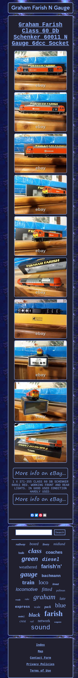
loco (43, 582)
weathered (28, 566)
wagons (57, 622)
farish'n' (51, 566)
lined (55, 584)
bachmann (51, 576)
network (44, 621)
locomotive (27, 589)
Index (40, 645)
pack (48, 607)
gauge (29, 574)
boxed (34, 544)
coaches (54, 552)
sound (40, 627)
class (35, 551)
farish (54, 614)
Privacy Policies (40, 664)
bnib (21, 553)
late (62, 598)
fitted (47, 589)
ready (18, 599)
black (34, 615)
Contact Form (40, 657)
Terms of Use (40, 670)
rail (31, 621)
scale (37, 607)
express (22, 607)
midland (59, 544)
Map (40, 651)
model (21, 617)
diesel (50, 559)
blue (60, 605)
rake (27, 599)
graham (44, 597)
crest (23, 621)
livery (46, 544)
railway (20, 544)
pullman (60, 590)
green (30, 559)
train (28, 582)
